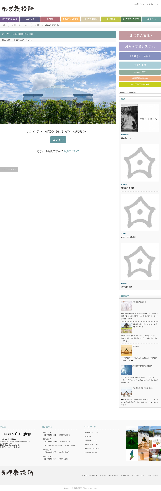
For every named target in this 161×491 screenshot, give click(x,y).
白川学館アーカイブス (131, 19)
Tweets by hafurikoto (128, 92)
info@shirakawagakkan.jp (11, 445)
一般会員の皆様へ (140, 35)
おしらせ (29, 40)
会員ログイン (153, 4)
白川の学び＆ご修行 (70, 19)
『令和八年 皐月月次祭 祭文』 (142, 388)
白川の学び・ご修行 (92, 444)
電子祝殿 (50, 19)
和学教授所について (9, 19)
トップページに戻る (9, 169)
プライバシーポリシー (110, 475)
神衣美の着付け (127, 188)
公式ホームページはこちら (11, 447)
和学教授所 (78, 488)
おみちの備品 (140, 72)
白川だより (20, 40)
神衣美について (127, 138)
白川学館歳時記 (90, 19)
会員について (72, 151)
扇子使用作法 (126, 287)
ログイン (58, 139)
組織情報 (126, 475)
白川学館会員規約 (90, 475)
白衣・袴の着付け (128, 237)
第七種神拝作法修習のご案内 (142, 366)
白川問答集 (111, 19)
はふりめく (30, 19)
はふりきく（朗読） (140, 56)
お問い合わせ (140, 4)
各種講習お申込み (140, 78)
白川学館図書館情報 (140, 84)
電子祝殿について (91, 440)
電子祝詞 (135, 346)
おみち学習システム (140, 46)
